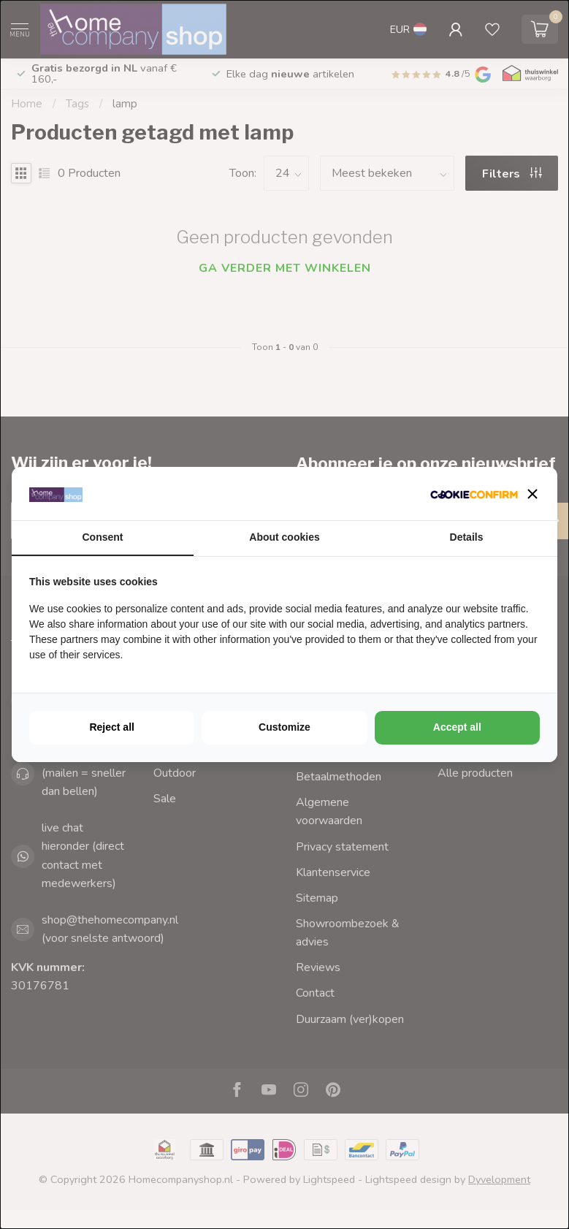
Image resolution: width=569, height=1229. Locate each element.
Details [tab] (467, 537)
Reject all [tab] (111, 727)
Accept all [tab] (457, 727)
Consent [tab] (103, 537)
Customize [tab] (284, 727)
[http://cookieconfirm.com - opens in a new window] (474, 493)
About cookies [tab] (284, 537)
